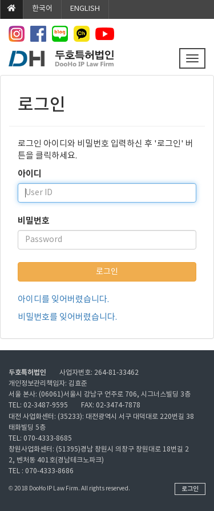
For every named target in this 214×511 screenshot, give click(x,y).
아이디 (30, 174)
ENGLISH (85, 9)
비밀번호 (34, 221)
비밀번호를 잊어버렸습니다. (67, 317)
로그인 (107, 271)
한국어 (42, 9)
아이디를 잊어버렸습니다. (63, 299)
